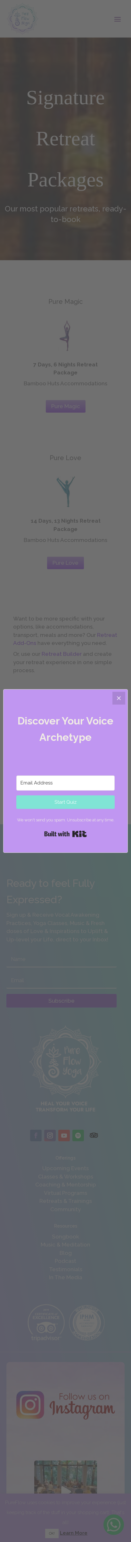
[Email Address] (65, 783)
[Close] (118, 698)
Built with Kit (65, 834)
